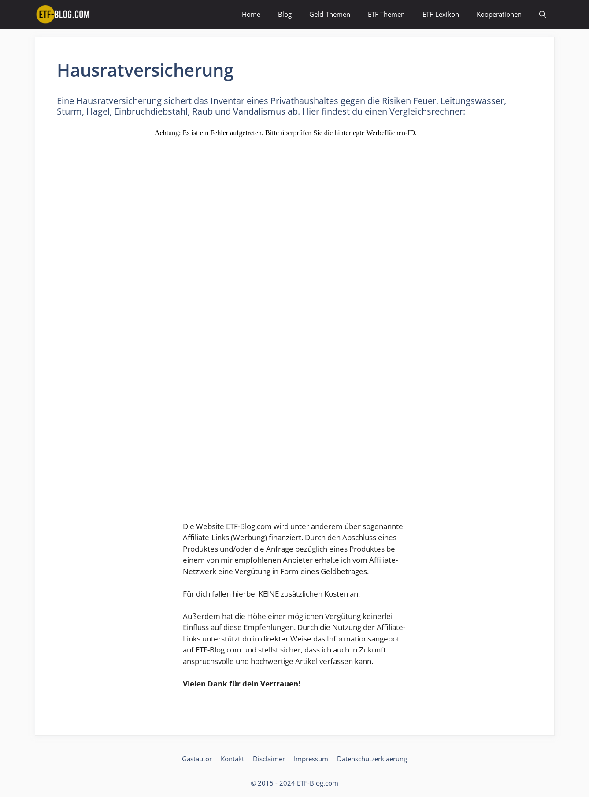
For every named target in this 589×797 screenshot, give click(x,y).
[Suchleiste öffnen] (542, 14)
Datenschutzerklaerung (372, 758)
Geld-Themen (329, 14)
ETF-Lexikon (440, 14)
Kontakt (232, 758)
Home (251, 14)
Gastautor (197, 758)
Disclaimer (269, 758)
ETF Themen (386, 14)
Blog (285, 14)
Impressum (311, 758)
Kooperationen (499, 14)
